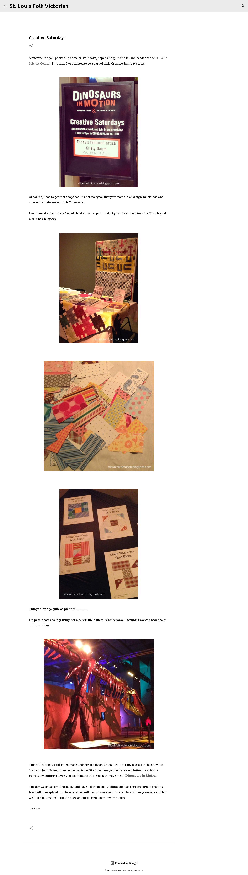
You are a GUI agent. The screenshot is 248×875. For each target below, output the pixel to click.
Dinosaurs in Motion (141, 776)
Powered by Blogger (124, 863)
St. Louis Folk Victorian (39, 6)
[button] (31, 46)
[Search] (73, 6)
